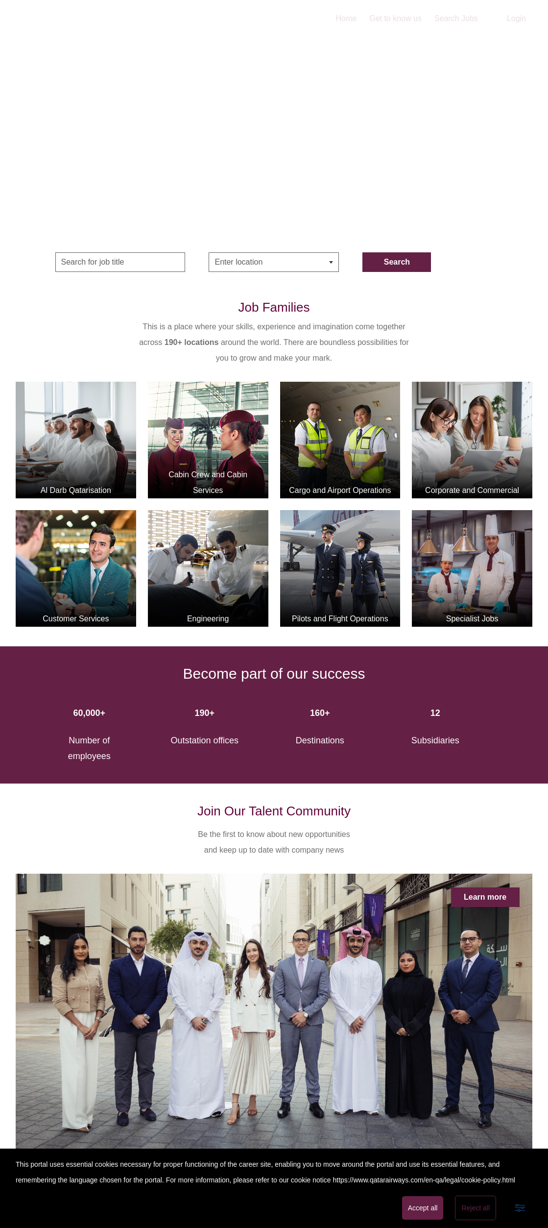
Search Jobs (456, 18)
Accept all (423, 1208)
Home (346, 18)
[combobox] (274, 262)
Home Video (274, 137)
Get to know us (395, 18)
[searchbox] (263, 262)
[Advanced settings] (520, 1208)
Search (397, 262)
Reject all (475, 1208)
